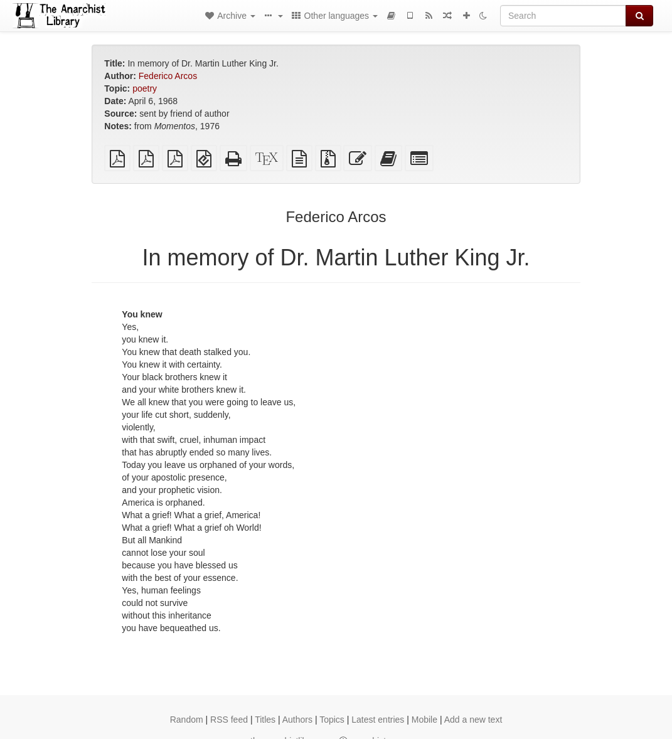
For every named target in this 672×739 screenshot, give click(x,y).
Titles (265, 720)
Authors (297, 720)
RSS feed (229, 720)
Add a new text (473, 720)
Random (186, 720)
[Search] (563, 15)
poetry (144, 88)
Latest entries (377, 720)
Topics (331, 720)
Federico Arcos (168, 76)
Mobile (424, 720)
